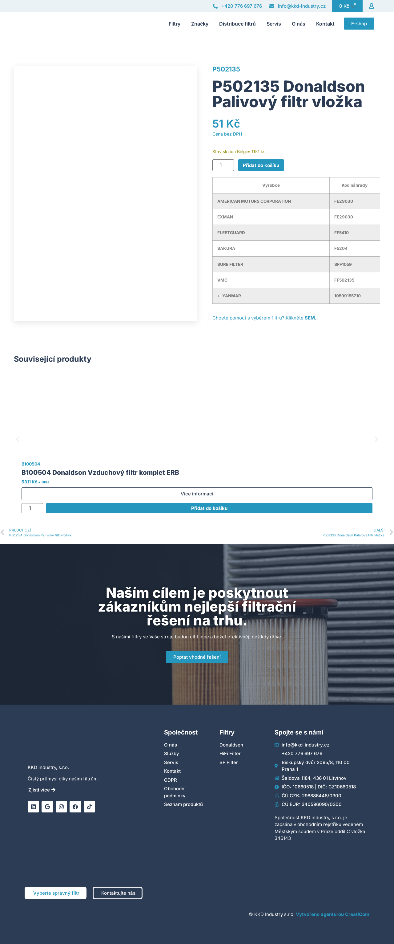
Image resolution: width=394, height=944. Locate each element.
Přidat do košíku (261, 165)
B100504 (31, 463)
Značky (199, 24)
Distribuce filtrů (237, 24)
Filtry (174, 24)
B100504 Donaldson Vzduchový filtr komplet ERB (100, 472)
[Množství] (223, 165)
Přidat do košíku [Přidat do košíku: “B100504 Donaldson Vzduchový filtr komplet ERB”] (209, 508)
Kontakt (325, 24)
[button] (218, 296)
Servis (274, 24)
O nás (298, 24)
